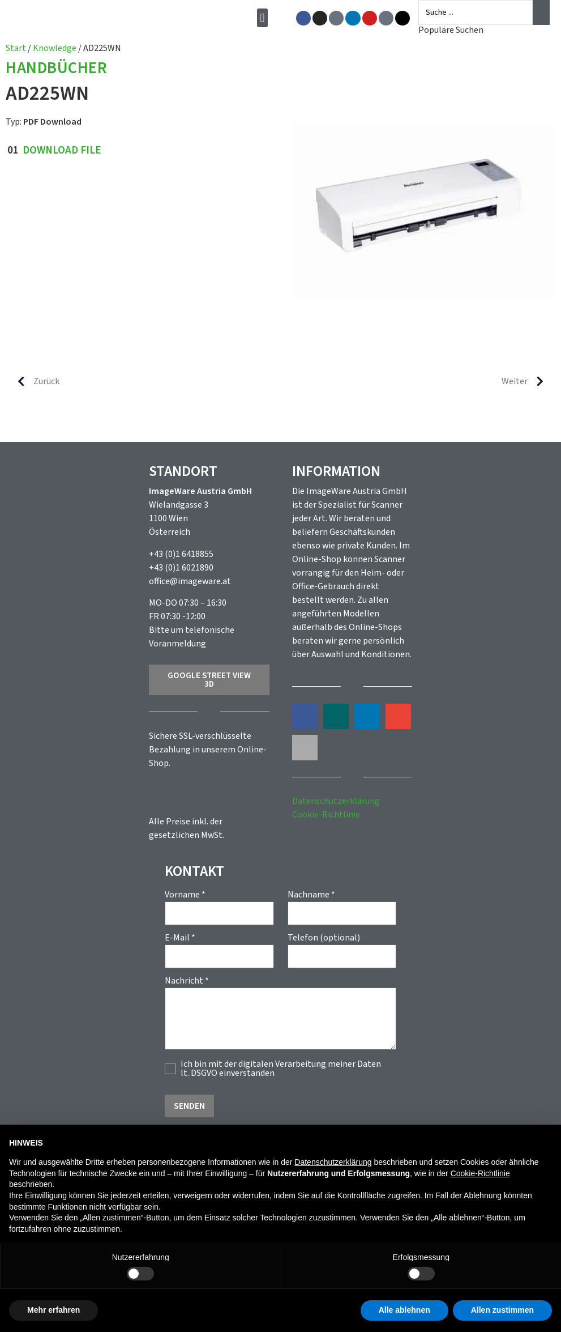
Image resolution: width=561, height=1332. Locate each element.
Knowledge (54, 48)
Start (16, 48)
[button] (264, 17)
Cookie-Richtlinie (326, 814)
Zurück (33, 381)
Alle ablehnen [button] (404, 1309)
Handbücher (56, 69)
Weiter (527, 381)
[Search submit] (541, 12)
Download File (62, 150)
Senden (189, 1106)
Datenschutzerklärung (336, 801)
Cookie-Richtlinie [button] (480, 1173)
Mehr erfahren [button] (53, 1309)
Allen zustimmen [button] (502, 1309)
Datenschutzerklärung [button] (332, 1162)
